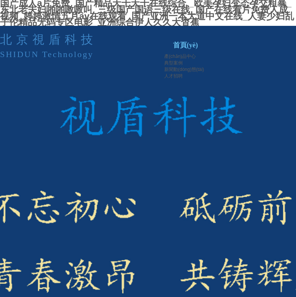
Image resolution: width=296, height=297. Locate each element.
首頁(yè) (185, 45)
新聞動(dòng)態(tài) (184, 69)
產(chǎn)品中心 (180, 56)
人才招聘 (173, 76)
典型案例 (173, 63)
